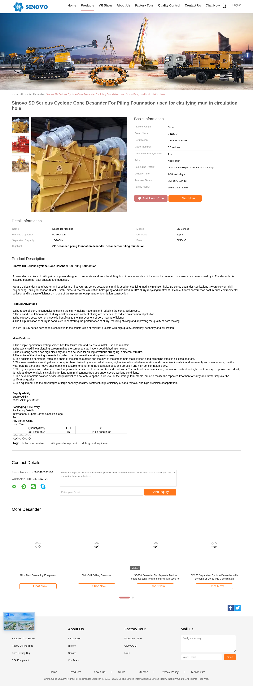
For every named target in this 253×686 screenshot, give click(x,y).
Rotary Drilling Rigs (22, 645)
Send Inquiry (160, 492)
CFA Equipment (20, 660)
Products (87, 5)
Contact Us (193, 5)
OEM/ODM (130, 645)
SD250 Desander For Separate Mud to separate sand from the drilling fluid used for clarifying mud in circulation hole (155, 577)
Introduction (74, 638)
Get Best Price (151, 198)
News (121, 672)
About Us (123, 5)
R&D (126, 653)
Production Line (133, 638)
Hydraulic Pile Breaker (24, 638)
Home (72, 5)
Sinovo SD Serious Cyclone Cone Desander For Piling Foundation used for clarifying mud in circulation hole (105, 94)
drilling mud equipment (63, 443)
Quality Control (169, 5)
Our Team (73, 660)
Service (72, 653)
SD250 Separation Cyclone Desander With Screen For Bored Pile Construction (214, 577)
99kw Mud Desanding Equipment (38, 575)
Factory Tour (144, 5)
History (72, 645)
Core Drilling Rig (21, 653)
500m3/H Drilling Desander (96, 575)
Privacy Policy (169, 672)
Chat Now (213, 5)
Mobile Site (198, 672)
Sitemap (143, 672)
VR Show (105, 5)
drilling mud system (33, 443)
